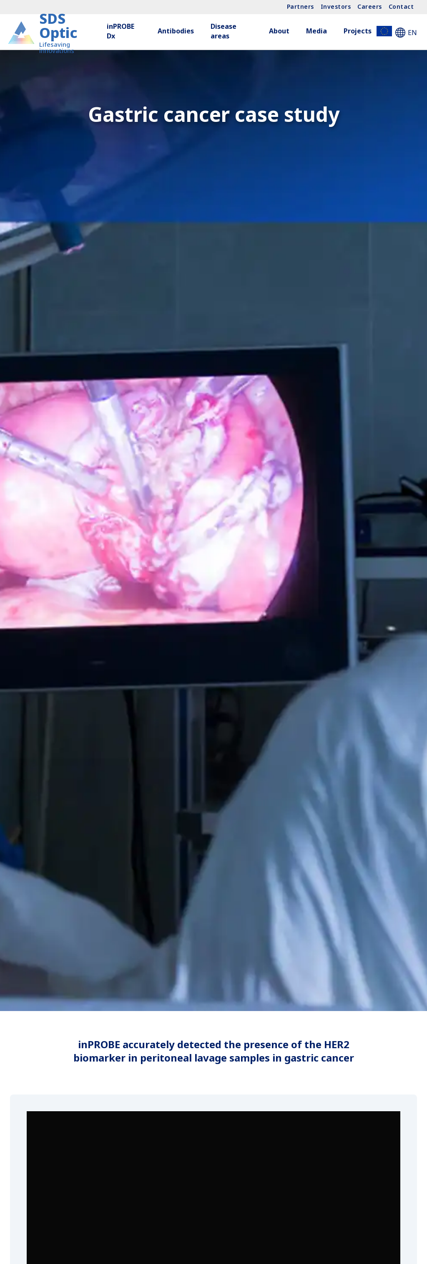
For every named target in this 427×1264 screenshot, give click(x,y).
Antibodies (176, 30)
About (279, 30)
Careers (369, 6)
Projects (368, 31)
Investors (336, 6)
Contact (401, 6)
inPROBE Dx (120, 31)
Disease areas (223, 31)
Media (316, 30)
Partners (300, 6)
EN (406, 33)
